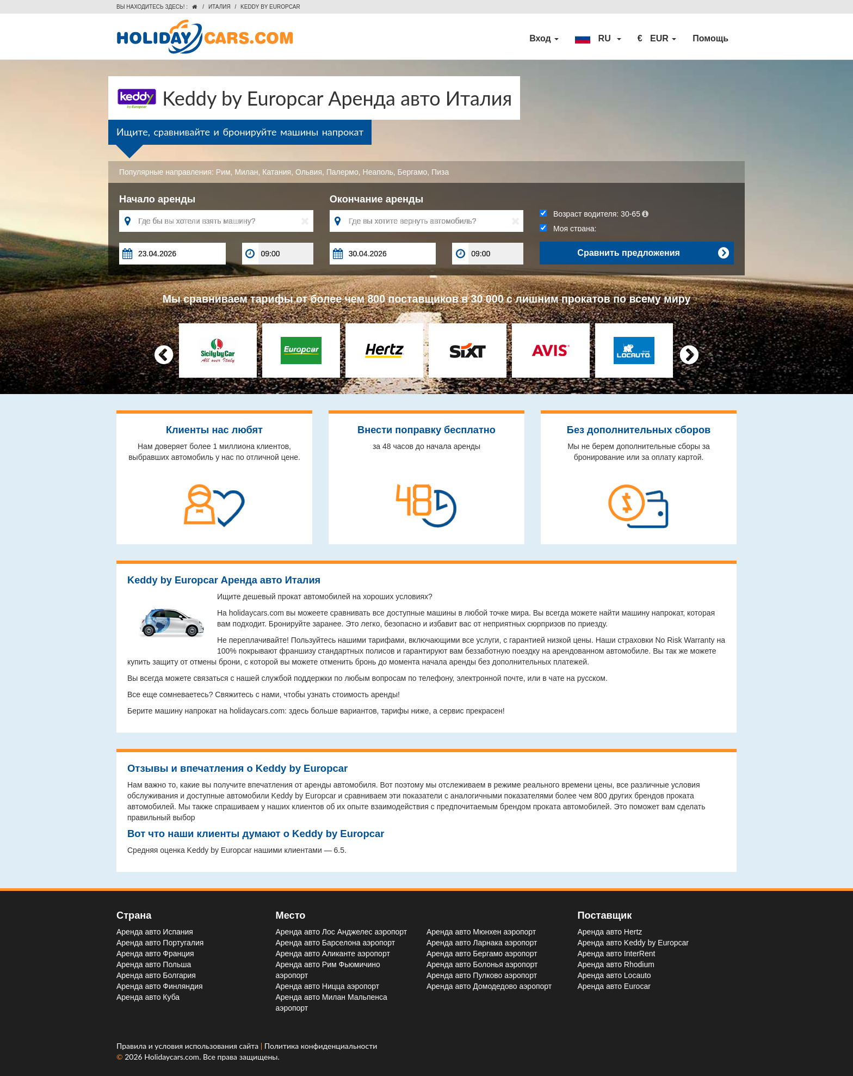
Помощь (710, 38)
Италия (219, 7)
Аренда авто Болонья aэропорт (481, 964)
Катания (276, 172)
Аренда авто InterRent (617, 953)
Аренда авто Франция (155, 953)
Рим (223, 172)
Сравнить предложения (652, 253)
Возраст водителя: (594, 214)
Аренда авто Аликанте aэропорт (333, 953)
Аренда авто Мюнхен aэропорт (481, 931)
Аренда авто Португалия (159, 942)
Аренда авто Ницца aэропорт (328, 986)
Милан (246, 172)
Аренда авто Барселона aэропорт (335, 942)
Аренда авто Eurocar (614, 986)
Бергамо (413, 172)
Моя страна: (568, 228)
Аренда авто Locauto (614, 975)
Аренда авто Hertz (610, 931)
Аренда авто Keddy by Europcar (633, 942)
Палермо (342, 172)
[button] (598, 38)
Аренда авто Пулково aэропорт (481, 975)
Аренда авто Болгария (156, 975)
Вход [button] (544, 38)
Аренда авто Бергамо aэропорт (481, 953)
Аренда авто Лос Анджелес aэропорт (341, 931)
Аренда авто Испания (154, 931)
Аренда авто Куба (148, 997)
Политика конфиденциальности (321, 1045)
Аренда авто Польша (153, 964)
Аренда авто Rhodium (616, 964)
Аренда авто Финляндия (159, 986)
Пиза (440, 172)
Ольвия (308, 172)
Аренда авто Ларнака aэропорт (481, 942)
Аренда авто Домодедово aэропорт (489, 986)
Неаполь (378, 172)
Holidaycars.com (171, 1056)
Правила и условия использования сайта (188, 1045)
